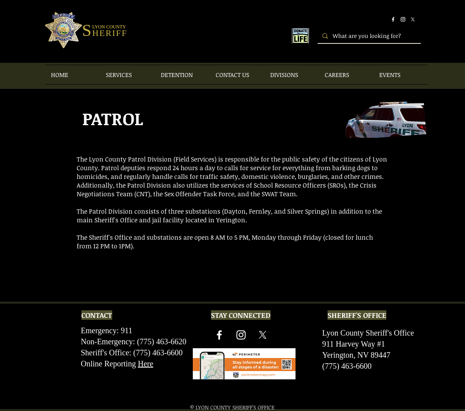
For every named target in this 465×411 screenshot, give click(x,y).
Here (145, 363)
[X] (413, 19)
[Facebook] (393, 19)
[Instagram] (403, 19)
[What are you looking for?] (368, 35)
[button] (127, 74)
